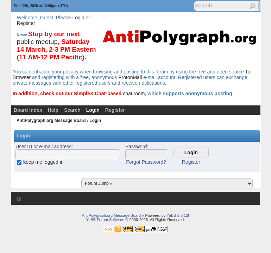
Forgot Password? (146, 162)
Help (53, 110)
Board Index (28, 110)
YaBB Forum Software (105, 220)
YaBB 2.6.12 (177, 215)
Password (136, 146)
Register (26, 23)
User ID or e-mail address (43, 146)
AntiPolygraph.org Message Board (51, 120)
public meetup (37, 41)
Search (72, 110)
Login (78, 17)
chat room (134, 93)
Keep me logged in (43, 162)
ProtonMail (130, 77)
